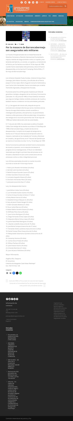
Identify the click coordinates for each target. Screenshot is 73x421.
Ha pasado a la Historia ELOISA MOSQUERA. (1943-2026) (58, 39)
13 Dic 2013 (10, 44)
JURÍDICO (44, 16)
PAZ (50, 16)
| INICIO (41, 2)
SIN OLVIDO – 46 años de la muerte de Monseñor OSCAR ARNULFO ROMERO (58, 56)
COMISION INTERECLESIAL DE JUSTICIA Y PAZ (42, 21)
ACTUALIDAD (19, 16)
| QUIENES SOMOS (50, 2)
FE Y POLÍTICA (10, 21)
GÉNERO (54, 16)
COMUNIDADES (29, 16)
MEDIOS (26, 21)
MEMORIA (61, 16)
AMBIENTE (37, 16)
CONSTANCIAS (10, 16)
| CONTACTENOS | (62, 2)
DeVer (22, 44)
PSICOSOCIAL (19, 21)
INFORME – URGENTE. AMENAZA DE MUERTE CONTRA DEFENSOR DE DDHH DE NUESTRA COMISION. (58, 47)
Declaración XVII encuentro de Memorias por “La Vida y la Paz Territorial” (13, 375)
